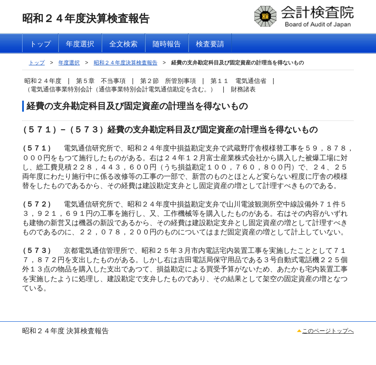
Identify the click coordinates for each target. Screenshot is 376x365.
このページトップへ (328, 330)
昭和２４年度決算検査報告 (125, 63)
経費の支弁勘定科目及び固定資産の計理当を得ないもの (237, 63)
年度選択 (69, 63)
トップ (37, 63)
